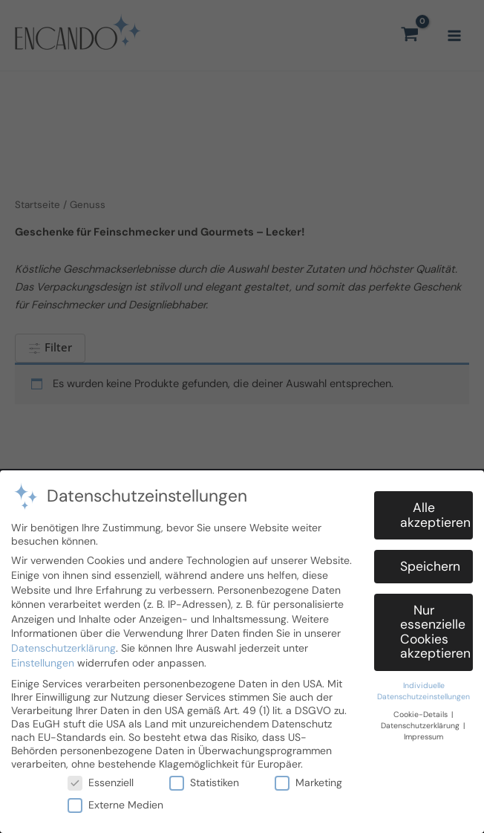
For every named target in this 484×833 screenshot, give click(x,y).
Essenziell (101, 780)
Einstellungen (42, 660)
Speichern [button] (430, 564)
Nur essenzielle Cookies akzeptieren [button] (435, 630)
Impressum (423, 734)
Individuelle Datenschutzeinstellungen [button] (423, 688)
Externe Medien (115, 802)
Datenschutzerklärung (63, 645)
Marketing (308, 780)
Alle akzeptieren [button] (435, 512)
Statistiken (204, 780)
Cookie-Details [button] (421, 713)
